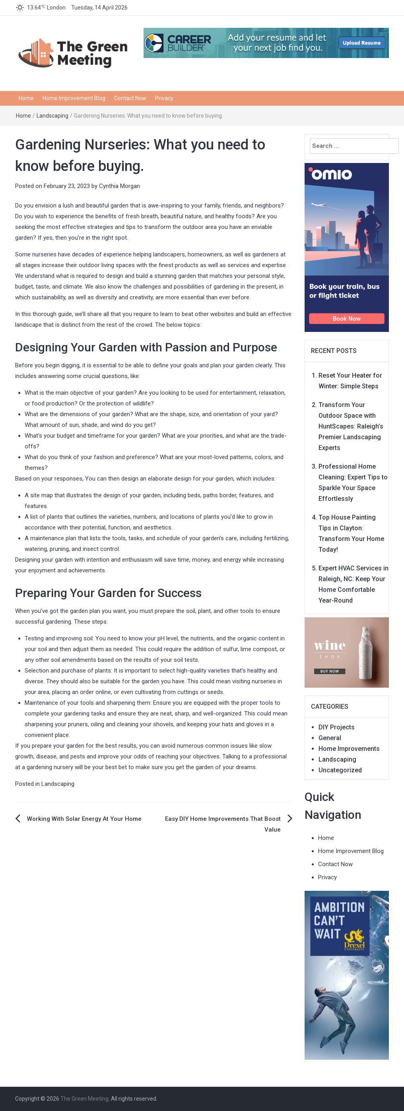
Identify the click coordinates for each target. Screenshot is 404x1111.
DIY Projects (337, 727)
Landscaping (52, 115)
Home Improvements (349, 748)
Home (26, 98)
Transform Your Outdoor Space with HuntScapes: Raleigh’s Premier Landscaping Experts (351, 426)
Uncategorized (340, 770)
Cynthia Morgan (119, 186)
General (330, 738)
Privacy (164, 98)
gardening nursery (50, 767)
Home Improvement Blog (74, 98)
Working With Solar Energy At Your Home (84, 818)
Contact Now (130, 98)
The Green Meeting (84, 1098)
